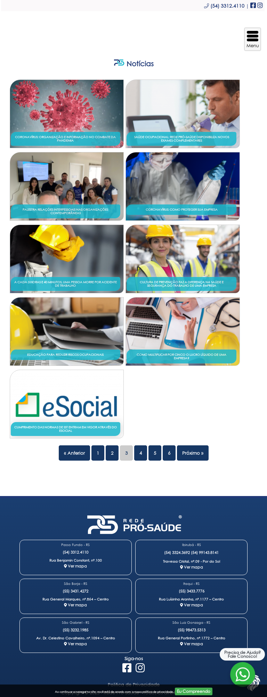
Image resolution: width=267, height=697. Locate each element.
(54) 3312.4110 (75, 552)
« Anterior (74, 453)
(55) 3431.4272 (75, 591)
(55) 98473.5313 (191, 629)
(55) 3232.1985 (75, 629)
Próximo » (192, 453)
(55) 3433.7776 (191, 591)
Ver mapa (75, 566)
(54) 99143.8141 (205, 552)
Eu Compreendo (193, 691)
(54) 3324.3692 (177, 552)
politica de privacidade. (157, 692)
